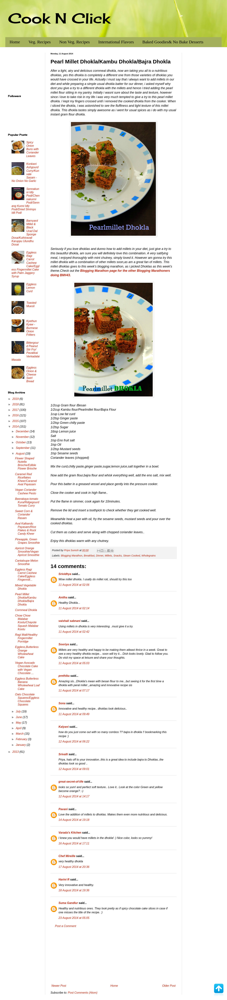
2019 (16, 398)
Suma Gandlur (68, 902)
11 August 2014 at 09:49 (74, 714)
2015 (16, 421)
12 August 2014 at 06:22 (74, 741)
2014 (16, 426)
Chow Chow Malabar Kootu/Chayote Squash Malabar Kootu (26, 622)
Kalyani (64, 726)
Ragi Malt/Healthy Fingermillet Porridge (26, 638)
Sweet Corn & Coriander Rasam (24, 514)
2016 (16, 415)
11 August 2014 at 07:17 (74, 690)
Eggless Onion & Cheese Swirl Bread (31, 374)
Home (15, 42)
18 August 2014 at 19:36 (74, 890)
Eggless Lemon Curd (31, 288)
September (23, 447)
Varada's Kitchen (70, 832)
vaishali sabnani (70, 620)
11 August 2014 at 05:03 (74, 663)
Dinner (99, 555)
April (19, 728)
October (21, 442)
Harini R (64, 879)
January (21, 744)
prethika (64, 675)
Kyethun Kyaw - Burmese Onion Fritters (32, 328)
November (23, 436)
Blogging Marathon (71, 555)
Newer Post (58, 985)
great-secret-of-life (71, 781)
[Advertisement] (113, 956)
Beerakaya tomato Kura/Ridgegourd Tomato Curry (27, 502)
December (23, 431)
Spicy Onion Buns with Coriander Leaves (32, 149)
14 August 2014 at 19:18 (74, 819)
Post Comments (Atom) (82, 992)
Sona (62, 703)
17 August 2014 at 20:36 (74, 866)
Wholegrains (149, 555)
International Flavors (116, 42)
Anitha (63, 597)
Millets (108, 555)
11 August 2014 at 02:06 (74, 584)
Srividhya (65, 573)
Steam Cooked (131, 555)
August (20, 453)
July (19, 711)
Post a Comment (65, 926)
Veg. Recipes (40, 42)
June (19, 717)
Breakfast (89, 555)
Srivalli (63, 754)
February (22, 739)
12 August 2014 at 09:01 (74, 769)
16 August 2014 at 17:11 (74, 843)
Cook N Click (59, 18)
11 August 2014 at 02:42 (74, 631)
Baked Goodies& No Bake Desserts (172, 42)
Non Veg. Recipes (74, 42)
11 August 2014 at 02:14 (74, 608)
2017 (16, 409)
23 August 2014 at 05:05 (74, 917)
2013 (16, 751)
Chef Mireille (67, 856)
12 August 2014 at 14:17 (74, 796)
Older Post (169, 985)
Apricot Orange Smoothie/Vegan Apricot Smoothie (27, 551)
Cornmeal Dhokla (26, 610)
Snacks (117, 555)
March (20, 733)
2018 (16, 404)
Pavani (63, 809)
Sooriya (64, 644)
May (19, 722)
